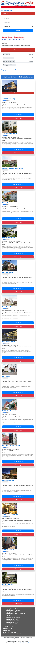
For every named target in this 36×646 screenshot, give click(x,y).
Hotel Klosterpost (7, 272)
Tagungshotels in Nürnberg (13, 624)
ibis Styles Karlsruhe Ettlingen (11, 445)
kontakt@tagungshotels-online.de (15, 634)
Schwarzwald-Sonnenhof (9, 133)
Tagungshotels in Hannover (13, 617)
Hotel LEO (5, 203)
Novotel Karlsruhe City (9, 480)
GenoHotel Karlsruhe (8, 237)
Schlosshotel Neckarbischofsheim (12, 168)
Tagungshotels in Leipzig (12, 621)
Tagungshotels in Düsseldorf (13, 612)
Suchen (18, 30)
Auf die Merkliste (18, 115)
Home (2, 10)
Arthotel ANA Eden (7, 584)
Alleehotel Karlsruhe (8, 549)
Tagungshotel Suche (8, 10)
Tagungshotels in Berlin (12, 609)
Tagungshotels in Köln (12, 619)
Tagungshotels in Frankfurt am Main (15, 613)
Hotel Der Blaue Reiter (8, 341)
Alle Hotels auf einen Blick (25, 642)
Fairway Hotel (6, 376)
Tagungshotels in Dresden (13, 610)
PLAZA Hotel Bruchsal (9, 411)
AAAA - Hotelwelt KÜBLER (10, 515)
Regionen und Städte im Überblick (18, 644)
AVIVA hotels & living (8, 99)
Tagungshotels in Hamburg (13, 615)
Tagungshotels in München (13, 622)
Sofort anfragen (18, 118)
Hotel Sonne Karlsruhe (9, 307)
